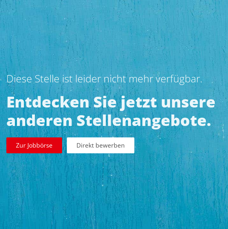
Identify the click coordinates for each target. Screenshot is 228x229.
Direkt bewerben (100, 145)
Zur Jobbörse (34, 145)
